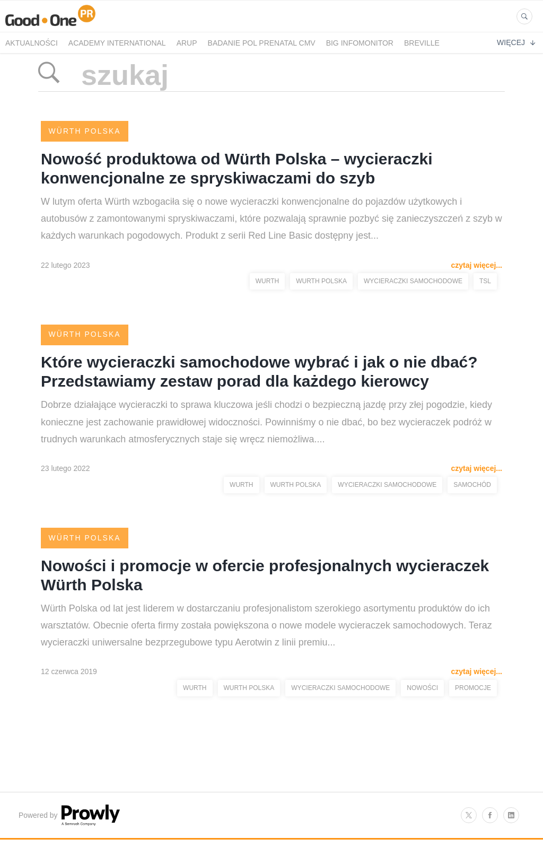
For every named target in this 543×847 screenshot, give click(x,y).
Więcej (516, 42)
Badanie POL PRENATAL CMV (262, 43)
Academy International (117, 43)
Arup (187, 43)
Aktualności (31, 43)
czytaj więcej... (477, 265)
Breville (422, 43)
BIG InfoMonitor (359, 43)
